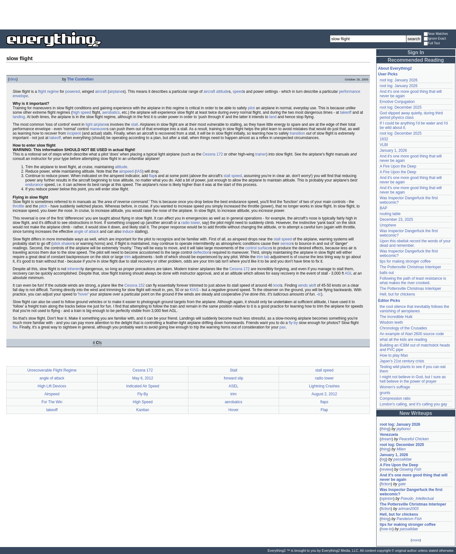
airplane (116, 91)
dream (386, 439)
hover (83, 294)
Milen (401, 449)
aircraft (101, 91)
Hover (233, 410)
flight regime (48, 91)
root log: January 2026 (398, 80)
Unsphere (388, 225)
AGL (348, 273)
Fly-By (142, 394)
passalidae (402, 459)
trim (127, 257)
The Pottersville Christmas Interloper (410, 267)
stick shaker (63, 243)
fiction (386, 484)
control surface (257, 248)
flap (152, 176)
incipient (74, 133)
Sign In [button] (416, 52)
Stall (233, 370)
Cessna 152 (134, 285)
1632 (384, 139)
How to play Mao (394, 355)
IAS (139, 171)
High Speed (143, 402)
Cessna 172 (213, 154)
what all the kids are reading (403, 339)
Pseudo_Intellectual (417, 498)
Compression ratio (395, 398)
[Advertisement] (228, 14)
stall (134, 124)
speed (238, 91)
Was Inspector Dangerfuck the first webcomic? (411, 491)
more (416, 540)
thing (385, 429)
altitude (121, 167)
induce (128, 231)
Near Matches (436, 34)
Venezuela (389, 434)
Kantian (142, 410)
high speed (82, 112)
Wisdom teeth (391, 322)
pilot (251, 108)
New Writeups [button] (416, 413)
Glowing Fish (410, 469)
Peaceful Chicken (413, 439)
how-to (386, 529)
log (383, 459)
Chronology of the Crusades (403, 328)
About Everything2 (395, 68)
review (386, 469)
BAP (383, 208)
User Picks (387, 74)
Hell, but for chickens (397, 294)
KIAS (194, 290)
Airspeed (51, 394)
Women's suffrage (395, 387)
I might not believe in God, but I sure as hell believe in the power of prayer (413, 379)
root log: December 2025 (400, 107)
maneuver (98, 129)
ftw (15, 327)
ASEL (233, 386)
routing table (390, 214)
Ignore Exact (435, 39)
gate (402, 484)
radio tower (190, 222)
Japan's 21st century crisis (402, 361)
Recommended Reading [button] (416, 60)
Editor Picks (389, 300)
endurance (34, 184)
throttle (18, 206)
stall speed (233, 176)
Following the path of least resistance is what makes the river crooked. (413, 280)
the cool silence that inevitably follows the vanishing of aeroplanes (414, 308)
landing (19, 117)
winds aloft (307, 285)
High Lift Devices (52, 386)
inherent (74, 269)
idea (12, 79)
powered (72, 91)
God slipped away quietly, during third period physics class (411, 115)
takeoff (346, 112)
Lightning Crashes (324, 386)
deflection (201, 252)
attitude (222, 91)
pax (283, 327)
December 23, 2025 (396, 219)
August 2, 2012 (324, 394)
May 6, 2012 (142, 378)
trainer (260, 154)
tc (319, 294)
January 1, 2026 (393, 150)
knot (277, 285)
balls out (387, 273)
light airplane (96, 124)
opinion (387, 498)
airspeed (126, 171)
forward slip (233, 378)
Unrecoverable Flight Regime (51, 370)
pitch (43, 206)
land (272, 117)
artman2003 (408, 508)
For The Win (51, 402)
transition (297, 133)
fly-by (293, 323)
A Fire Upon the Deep (398, 166)
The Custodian (80, 79)
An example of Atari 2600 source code (412, 334)
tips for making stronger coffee (405, 261)
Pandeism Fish (408, 519)
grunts (385, 393)
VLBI (384, 145)
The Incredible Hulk (396, 317)
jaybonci (403, 429)
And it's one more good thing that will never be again (413, 477)
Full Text (432, 43)
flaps (324, 402)
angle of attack (86, 231)
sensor (286, 243)
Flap (324, 410)
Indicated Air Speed (142, 386)
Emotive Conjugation (397, 101)
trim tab (262, 257)
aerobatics (111, 112)
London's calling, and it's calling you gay (413, 404)
